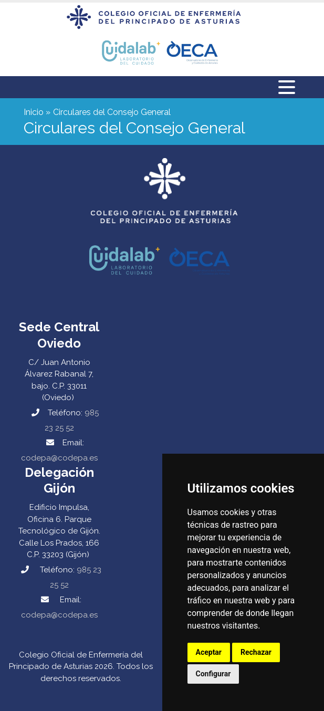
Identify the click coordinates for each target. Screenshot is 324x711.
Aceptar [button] (209, 652)
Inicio (34, 112)
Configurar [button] (213, 674)
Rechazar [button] (256, 652)
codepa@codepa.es (59, 458)
